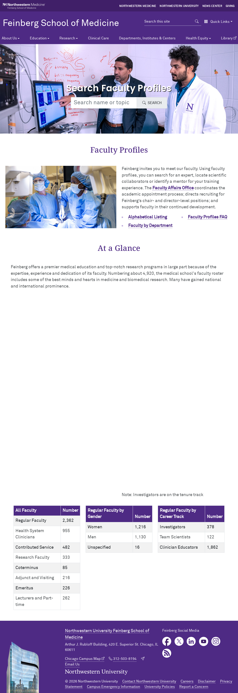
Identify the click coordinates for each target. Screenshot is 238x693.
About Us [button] (9, 38)
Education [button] (38, 38)
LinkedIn (191, 641)
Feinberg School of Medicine (61, 23)
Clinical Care (98, 38)
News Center (212, 6)
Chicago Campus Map (83, 659)
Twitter (179, 641)
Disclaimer (207, 681)
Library (227, 38)
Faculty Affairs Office (173, 188)
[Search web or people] (104, 103)
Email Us (72, 664)
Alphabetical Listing (147, 217)
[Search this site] (168, 21)
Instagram (216, 641)
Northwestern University (179, 6)
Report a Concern (193, 687)
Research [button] (67, 38)
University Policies (160, 687)
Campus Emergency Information (113, 687)
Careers (187, 681)
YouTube (203, 641)
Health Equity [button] (197, 38)
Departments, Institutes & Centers (147, 38)
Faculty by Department (150, 226)
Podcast (166, 653)
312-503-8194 (124, 659)
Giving (230, 6)
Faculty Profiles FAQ (207, 217)
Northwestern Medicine (137, 6)
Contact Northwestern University (149, 681)
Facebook (166, 641)
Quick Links (216, 21)
